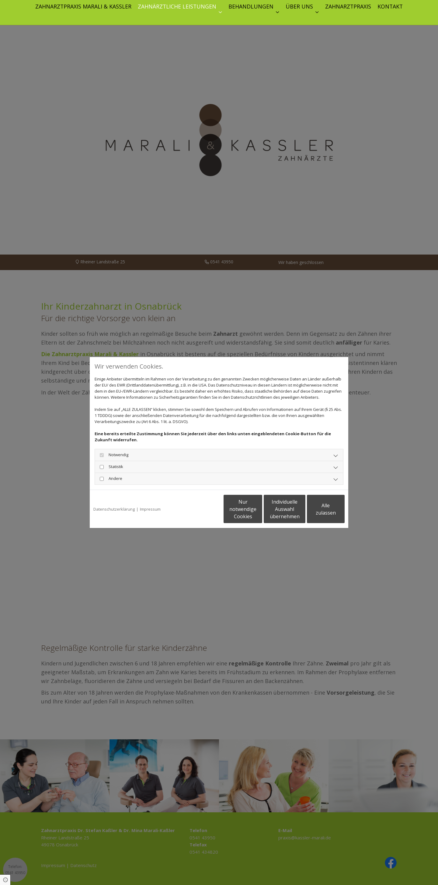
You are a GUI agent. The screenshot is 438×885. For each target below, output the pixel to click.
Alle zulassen (316, 509)
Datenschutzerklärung (114, 509)
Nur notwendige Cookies (201, 509)
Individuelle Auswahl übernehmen (259, 509)
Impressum (150, 509)
